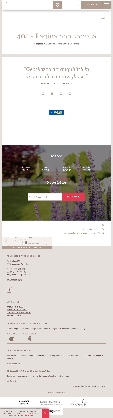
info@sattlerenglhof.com (18, 275)
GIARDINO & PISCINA (17, 310)
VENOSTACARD (14, 315)
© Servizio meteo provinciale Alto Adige (56, 178)
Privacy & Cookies (59, 392)
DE (6, 3)
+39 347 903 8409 (17, 272)
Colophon (50, 392)
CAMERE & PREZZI (15, 307)
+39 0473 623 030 (16, 269)
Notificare (73, 197)
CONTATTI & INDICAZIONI (19, 313)
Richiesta (92, 5)
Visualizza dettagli (26, 415)
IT (10, 3)
